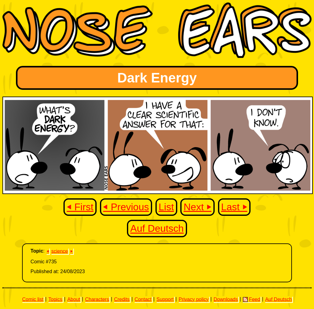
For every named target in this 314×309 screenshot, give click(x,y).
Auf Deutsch (157, 228)
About (73, 299)
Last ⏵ (234, 206)
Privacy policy (193, 299)
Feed (251, 299)
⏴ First (80, 206)
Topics (55, 299)
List (166, 206)
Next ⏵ (198, 206)
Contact (143, 299)
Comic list (32, 299)
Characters (97, 299)
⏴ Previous (126, 206)
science (59, 251)
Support (165, 299)
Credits (122, 299)
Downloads (226, 299)
